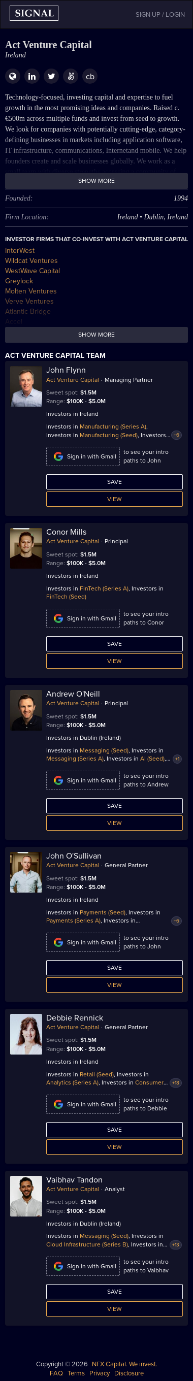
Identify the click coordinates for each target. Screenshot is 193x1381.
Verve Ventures (29, 301)
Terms (76, 1373)
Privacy (99, 1373)
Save (114, 481)
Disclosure (129, 1373)
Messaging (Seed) (104, 750)
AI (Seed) (152, 758)
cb (90, 77)
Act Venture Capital (72, 379)
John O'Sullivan (74, 856)
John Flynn (66, 370)
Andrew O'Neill (73, 694)
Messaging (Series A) (75, 758)
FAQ (56, 1373)
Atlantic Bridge (28, 311)
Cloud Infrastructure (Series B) (87, 1244)
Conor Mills (66, 532)
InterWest (20, 250)
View (114, 499)
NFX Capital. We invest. (124, 1364)
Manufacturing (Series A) (113, 426)
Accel (13, 321)
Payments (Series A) (73, 920)
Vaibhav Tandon (74, 1180)
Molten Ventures (31, 291)
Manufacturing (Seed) (109, 435)
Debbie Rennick (74, 1018)
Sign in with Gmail (83, 456)
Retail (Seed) (97, 1074)
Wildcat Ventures (31, 260)
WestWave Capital (32, 271)
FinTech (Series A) (104, 588)
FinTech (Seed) (66, 596)
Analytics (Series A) (72, 1082)
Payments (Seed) (102, 912)
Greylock (19, 281)
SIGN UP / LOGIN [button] (160, 15)
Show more (96, 180)
